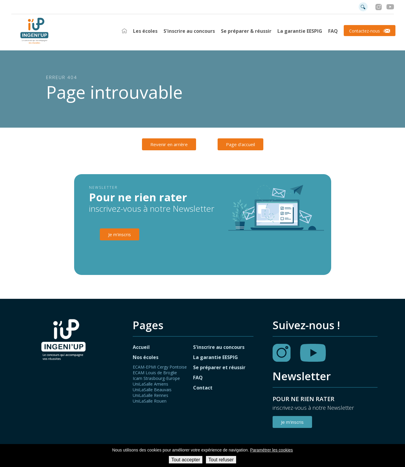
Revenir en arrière (169, 144)
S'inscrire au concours (189, 31)
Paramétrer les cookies (271, 450)
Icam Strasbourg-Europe (156, 378)
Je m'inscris (119, 234)
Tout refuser (220, 459)
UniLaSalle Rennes (150, 395)
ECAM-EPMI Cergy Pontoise (160, 367)
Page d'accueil (240, 144)
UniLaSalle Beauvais (152, 389)
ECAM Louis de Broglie (155, 372)
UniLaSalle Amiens (150, 384)
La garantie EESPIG (299, 31)
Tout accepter (185, 459)
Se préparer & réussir (246, 31)
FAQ (333, 31)
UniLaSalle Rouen (149, 401)
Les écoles (145, 31)
